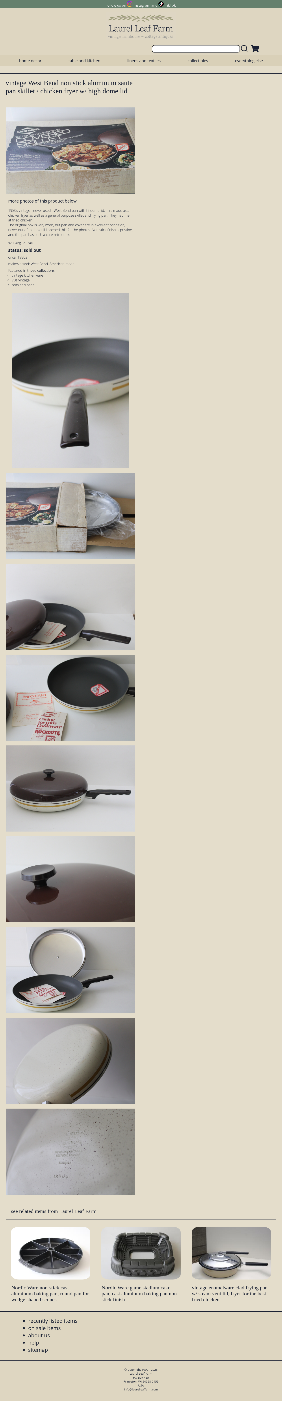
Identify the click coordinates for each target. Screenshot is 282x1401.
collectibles (198, 60)
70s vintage (21, 280)
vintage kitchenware (27, 275)
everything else (249, 60)
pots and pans (23, 285)
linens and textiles (144, 60)
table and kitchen (84, 60)
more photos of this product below (42, 201)
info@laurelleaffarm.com (141, 1389)
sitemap (38, 1349)
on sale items (44, 1328)
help (33, 1342)
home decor (30, 60)
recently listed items (53, 1320)
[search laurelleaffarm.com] (245, 49)
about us (39, 1335)
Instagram (142, 5)
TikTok (170, 5)
